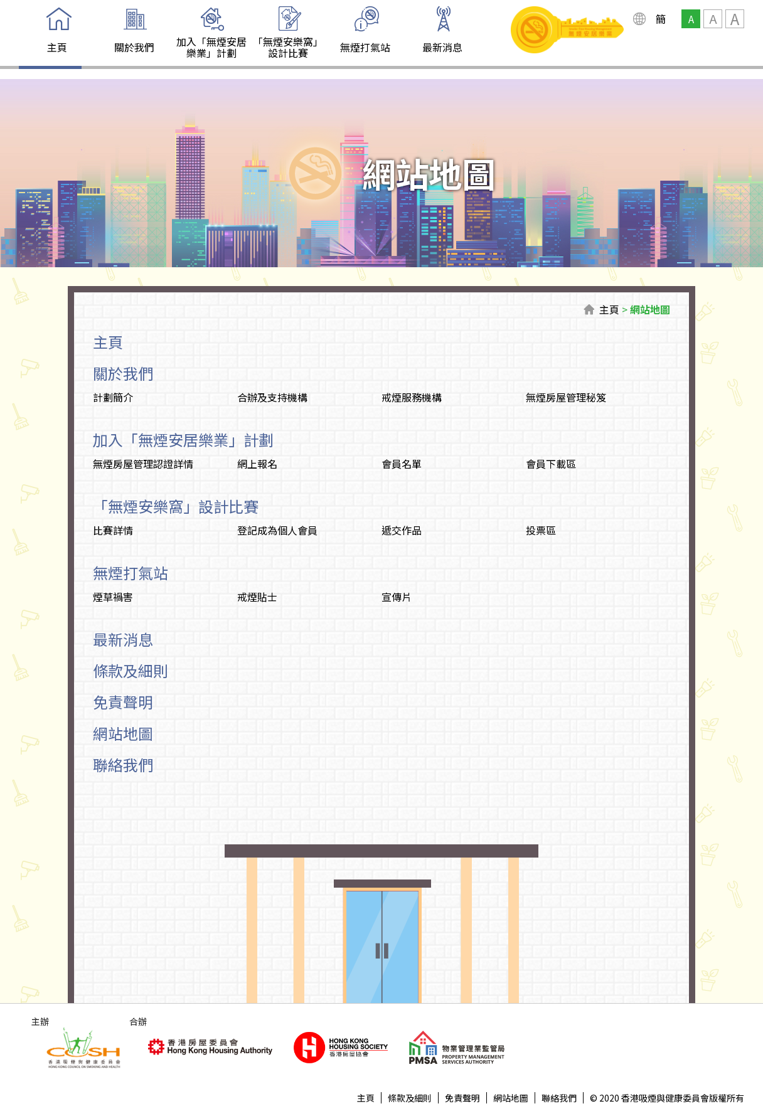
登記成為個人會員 (277, 530)
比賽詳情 (113, 530)
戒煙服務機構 (412, 397)
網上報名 (257, 463)
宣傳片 (397, 596)
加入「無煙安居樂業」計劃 (211, 47)
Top (710, 1064)
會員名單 (402, 463)
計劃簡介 (113, 397)
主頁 (57, 47)
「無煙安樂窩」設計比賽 (288, 47)
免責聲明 (123, 702)
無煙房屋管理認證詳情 (143, 463)
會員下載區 (551, 463)
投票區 (541, 530)
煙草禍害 (113, 596)
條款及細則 (130, 670)
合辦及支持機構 (272, 397)
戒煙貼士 (257, 596)
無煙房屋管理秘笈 (566, 397)
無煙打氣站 (365, 47)
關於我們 (134, 47)
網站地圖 (650, 309)
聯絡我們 (123, 764)
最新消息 (442, 47)
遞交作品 (402, 530)
